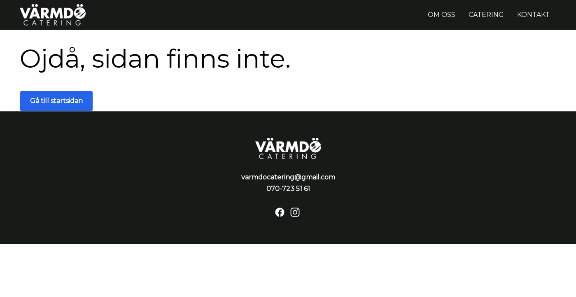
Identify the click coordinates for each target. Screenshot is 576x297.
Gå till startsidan (56, 101)
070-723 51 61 (288, 189)
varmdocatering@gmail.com (288, 177)
